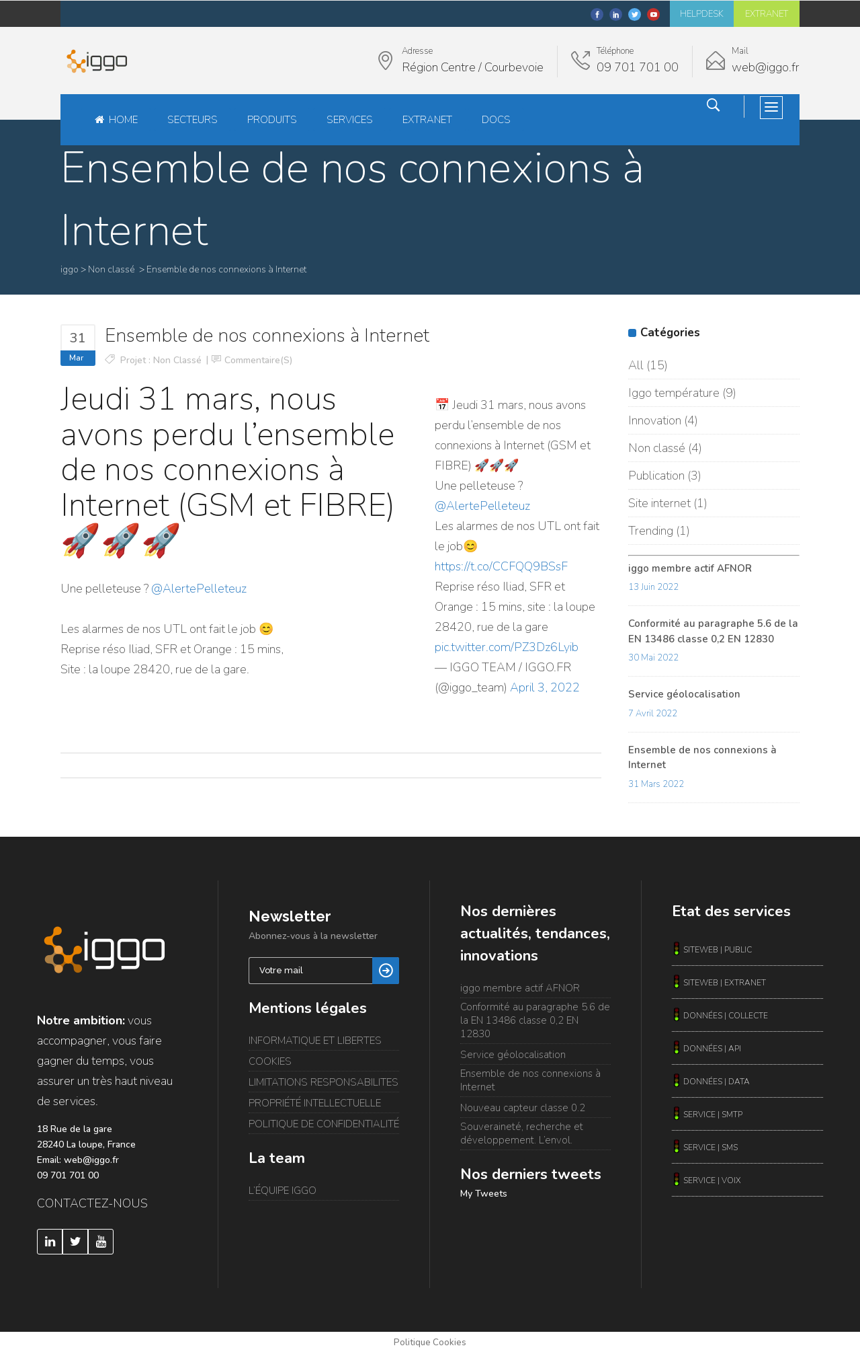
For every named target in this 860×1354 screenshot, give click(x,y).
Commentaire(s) (258, 360)
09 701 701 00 (68, 1175)
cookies (270, 1061)
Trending (650, 531)
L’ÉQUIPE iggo (282, 1190)
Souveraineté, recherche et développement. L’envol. (521, 1133)
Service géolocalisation (684, 694)
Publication (656, 475)
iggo (69, 269)
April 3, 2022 (545, 687)
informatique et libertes (315, 1040)
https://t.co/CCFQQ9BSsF (501, 566)
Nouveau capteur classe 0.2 (522, 1108)
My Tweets (483, 1193)
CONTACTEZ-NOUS (92, 1203)
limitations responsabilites (323, 1082)
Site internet (659, 503)
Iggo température (674, 393)
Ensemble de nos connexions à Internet (530, 1080)
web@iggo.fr (91, 1160)
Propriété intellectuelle (315, 1103)
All (636, 365)
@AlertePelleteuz (199, 588)
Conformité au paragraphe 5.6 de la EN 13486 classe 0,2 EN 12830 (535, 1020)
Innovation (654, 420)
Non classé (111, 269)
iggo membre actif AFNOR (690, 568)
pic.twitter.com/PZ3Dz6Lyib (506, 647)
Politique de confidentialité (324, 1124)
